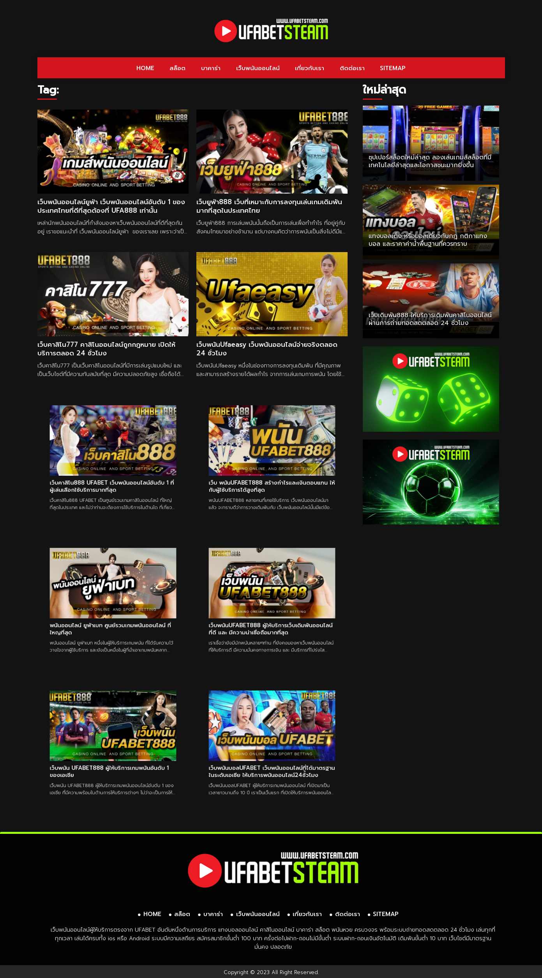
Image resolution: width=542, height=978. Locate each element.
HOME (145, 68)
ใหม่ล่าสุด (384, 89)
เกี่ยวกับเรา (309, 68)
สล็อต (177, 68)
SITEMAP (393, 68)
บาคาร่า (211, 68)
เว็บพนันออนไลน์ (258, 68)
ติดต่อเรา (352, 68)
